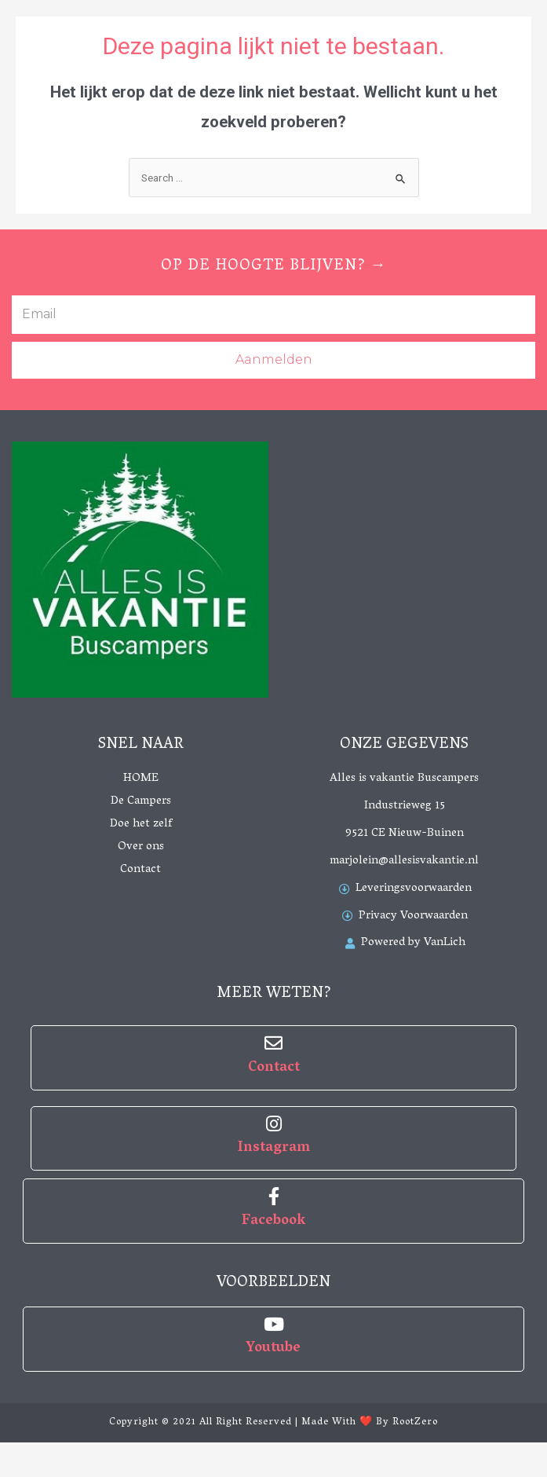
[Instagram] (273, 1124)
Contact (274, 1068)
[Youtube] (273, 1324)
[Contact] (273, 1043)
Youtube (273, 1349)
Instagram (274, 1148)
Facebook (273, 1221)
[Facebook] (273, 1196)
